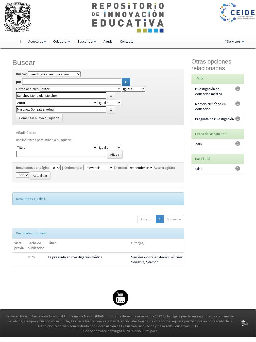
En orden (120, 167)
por (18, 82)
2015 (198, 144)
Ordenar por (73, 167)
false (199, 168)
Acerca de (37, 41)
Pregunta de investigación (214, 119)
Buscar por (87, 41)
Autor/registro (164, 167)
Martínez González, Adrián (150, 257)
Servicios (234, 41)
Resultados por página (32, 167)
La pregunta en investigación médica (75, 257)
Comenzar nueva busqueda (39, 118)
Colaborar (61, 41)
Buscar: (21, 74)
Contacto (127, 41)
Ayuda (108, 41)
